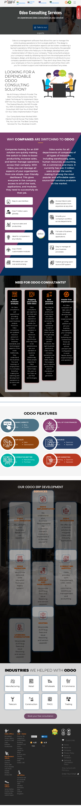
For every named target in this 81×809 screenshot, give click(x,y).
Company (67, 750)
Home (66, 745)
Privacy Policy (69, 753)
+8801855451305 (54, 3)
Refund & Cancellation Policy (68, 762)
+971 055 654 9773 (31, 2)
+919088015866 (21, 3)
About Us (67, 748)
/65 (18, 4)
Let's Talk (78, 12)
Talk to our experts (40, 28)
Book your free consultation (40, 716)
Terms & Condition (67, 757)
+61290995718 (42, 3)
